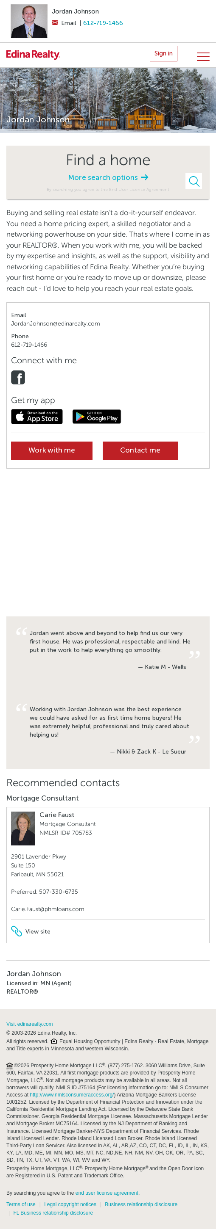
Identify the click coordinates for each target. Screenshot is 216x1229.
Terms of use (21, 1204)
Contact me (140, 450)
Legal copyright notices (70, 1204)
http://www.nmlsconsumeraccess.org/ (72, 1095)
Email (64, 23)
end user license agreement (107, 1193)
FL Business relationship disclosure (53, 1213)
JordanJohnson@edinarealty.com (55, 323)
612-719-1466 (103, 23)
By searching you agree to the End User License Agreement (108, 189)
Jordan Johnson (75, 11)
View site (30, 931)
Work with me (51, 450)
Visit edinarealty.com (29, 1024)
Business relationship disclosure (141, 1204)
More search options (108, 178)
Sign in (163, 53)
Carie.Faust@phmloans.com (47, 909)
